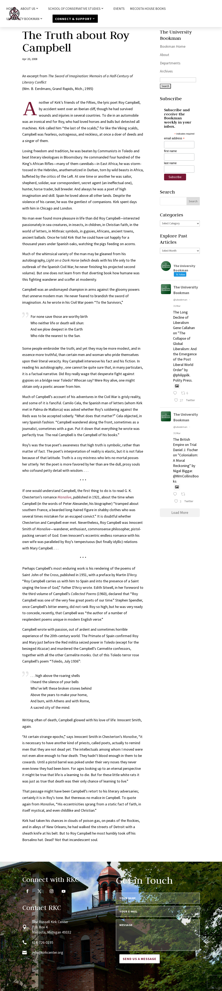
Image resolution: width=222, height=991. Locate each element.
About (164, 54)
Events (119, 9)
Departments (170, 63)
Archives (166, 71)
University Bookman (22, 19)
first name (170, 151)
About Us (28, 9)
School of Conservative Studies (74, 9)
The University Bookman (185, 290)
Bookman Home (172, 46)
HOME (10, 9)
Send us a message (139, 959)
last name (170, 163)
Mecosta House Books (148, 9)
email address (174, 138)
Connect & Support (73, 19)
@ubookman (180, 299)
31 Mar (176, 305)
